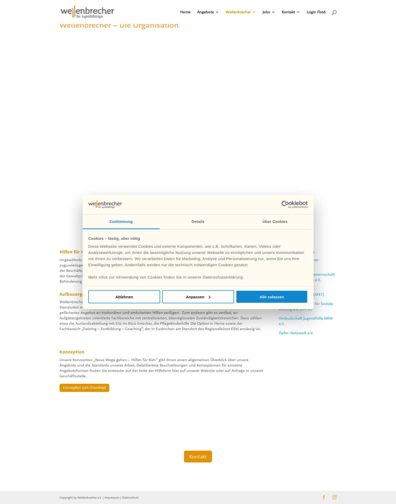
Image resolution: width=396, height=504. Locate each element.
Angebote (205, 12)
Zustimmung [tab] (121, 221)
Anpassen (198, 296)
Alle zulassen (271, 296)
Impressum (112, 497)
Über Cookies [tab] (275, 221)
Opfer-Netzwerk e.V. (296, 332)
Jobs (266, 12)
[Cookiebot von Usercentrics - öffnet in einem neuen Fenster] (285, 204)
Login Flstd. (316, 12)
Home (185, 12)
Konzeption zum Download (84, 388)
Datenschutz (130, 497)
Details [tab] (198, 221)
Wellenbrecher (238, 12)
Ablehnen (124, 296)
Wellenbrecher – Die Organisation (119, 25)
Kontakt (288, 12)
